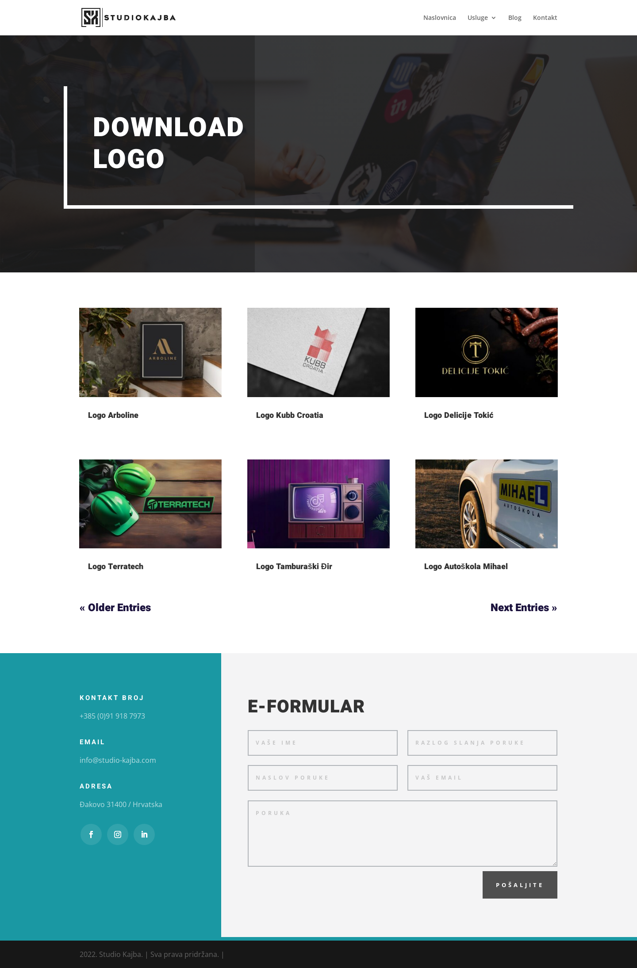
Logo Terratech (115, 567)
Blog (515, 18)
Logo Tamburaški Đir (294, 567)
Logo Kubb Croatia (289, 415)
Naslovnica (439, 18)
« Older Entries (115, 608)
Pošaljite (520, 885)
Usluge (478, 18)
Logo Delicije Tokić (458, 415)
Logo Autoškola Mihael (466, 567)
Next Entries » (524, 608)
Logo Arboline (113, 415)
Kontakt (545, 18)
